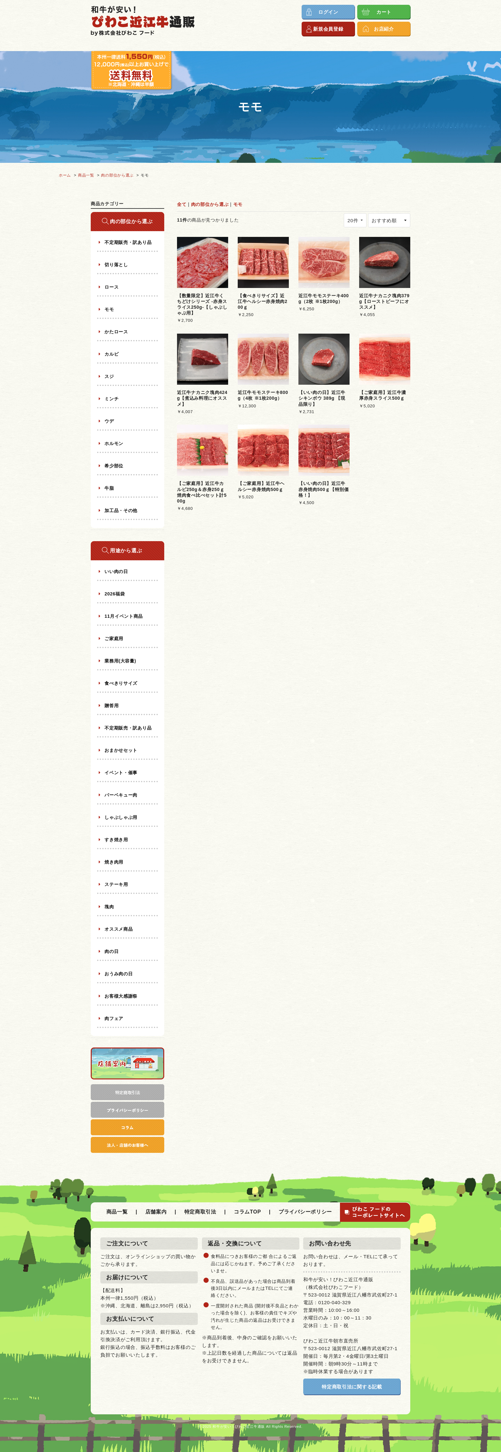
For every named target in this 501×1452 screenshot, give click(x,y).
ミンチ (111, 398)
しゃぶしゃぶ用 (120, 817)
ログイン (328, 12)
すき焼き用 (115, 839)
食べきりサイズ (120, 683)
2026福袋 (114, 593)
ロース (111, 287)
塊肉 (108, 906)
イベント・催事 (120, 772)
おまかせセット (120, 750)
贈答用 (111, 705)
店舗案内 (156, 1211)
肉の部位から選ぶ (210, 204)
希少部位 (113, 465)
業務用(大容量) (119, 660)
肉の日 (111, 951)
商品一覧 (117, 1211)
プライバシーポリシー (305, 1211)
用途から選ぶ (126, 550)
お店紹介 (384, 29)
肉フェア (113, 1018)
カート (383, 12)
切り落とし (115, 264)
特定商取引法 (200, 1211)
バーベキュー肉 (120, 795)
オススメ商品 (118, 929)
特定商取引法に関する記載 (352, 1386)
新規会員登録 (328, 29)
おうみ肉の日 (118, 973)
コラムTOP (247, 1211)
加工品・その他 (120, 510)
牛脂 (108, 488)
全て (181, 204)
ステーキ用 (115, 884)
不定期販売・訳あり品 (127, 242)
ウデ (108, 421)
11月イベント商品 (123, 616)
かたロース (115, 331)
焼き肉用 (113, 862)
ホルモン (113, 443)
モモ (238, 204)
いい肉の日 (115, 571)
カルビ (111, 354)
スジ (108, 376)
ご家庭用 (113, 638)
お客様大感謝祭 (120, 996)
